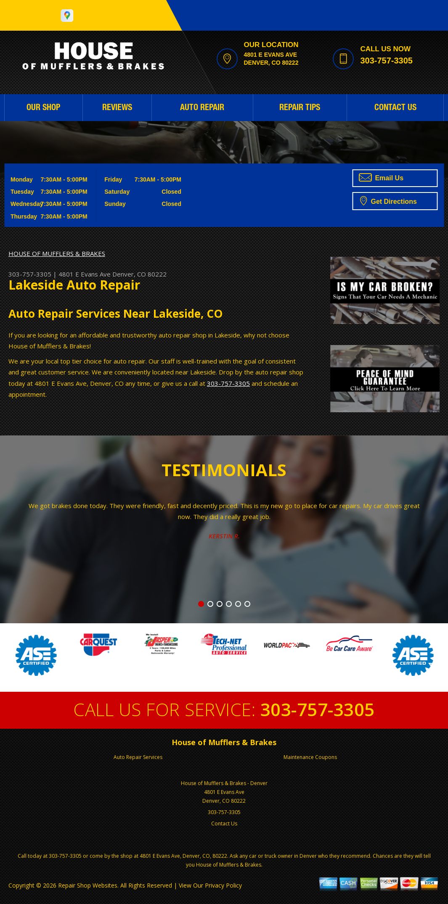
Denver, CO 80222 (139, 274)
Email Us (381, 177)
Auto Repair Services (138, 757)
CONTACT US (395, 108)
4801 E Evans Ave (84, 274)
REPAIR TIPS (299, 108)
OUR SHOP (43, 108)
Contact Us (224, 823)
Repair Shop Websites (87, 885)
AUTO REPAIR (202, 108)
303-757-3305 (386, 60)
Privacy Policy (223, 885)
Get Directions (388, 200)
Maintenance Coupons (310, 757)
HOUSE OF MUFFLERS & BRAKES (56, 253)
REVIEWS (117, 108)
